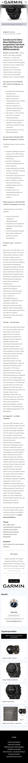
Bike (17, 544)
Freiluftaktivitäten (8, 527)
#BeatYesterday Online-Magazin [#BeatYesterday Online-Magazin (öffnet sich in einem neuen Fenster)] (14, 747)
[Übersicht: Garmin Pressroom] (13, 2)
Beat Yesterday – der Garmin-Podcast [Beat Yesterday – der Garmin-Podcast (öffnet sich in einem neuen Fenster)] (14, 751)
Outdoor (9, 544)
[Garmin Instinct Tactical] (14, 648)
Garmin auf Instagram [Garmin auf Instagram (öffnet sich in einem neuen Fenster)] (14, 742)
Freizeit (12, 525)
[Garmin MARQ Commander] (14, 670)
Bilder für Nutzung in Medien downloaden (14, 636)
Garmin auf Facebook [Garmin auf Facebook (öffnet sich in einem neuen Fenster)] (14, 744)
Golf (14, 544)
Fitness (5, 544)
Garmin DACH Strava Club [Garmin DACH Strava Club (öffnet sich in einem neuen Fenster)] (14, 756)
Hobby (8, 525)
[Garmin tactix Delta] (14, 692)
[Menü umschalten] (2, 2)
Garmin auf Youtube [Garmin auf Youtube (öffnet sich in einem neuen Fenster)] (14, 754)
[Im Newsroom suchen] (26, 2)
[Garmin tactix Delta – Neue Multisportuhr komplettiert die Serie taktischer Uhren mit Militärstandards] (14, 713)
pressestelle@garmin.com (14, 621)
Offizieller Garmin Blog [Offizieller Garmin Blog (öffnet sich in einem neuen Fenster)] (14, 749)
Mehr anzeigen (14, 581)
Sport (4, 525)
